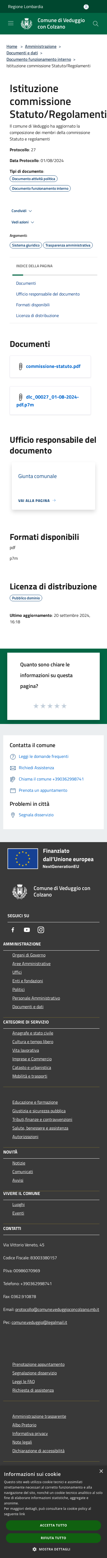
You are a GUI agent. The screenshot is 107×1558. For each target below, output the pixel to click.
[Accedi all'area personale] (86, 7)
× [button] (101, 1471)
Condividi (23, 211)
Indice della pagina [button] (34, 266)
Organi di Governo (28, 955)
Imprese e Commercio (32, 1059)
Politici (18, 989)
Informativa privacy (30, 1433)
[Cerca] (95, 23)
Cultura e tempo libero (32, 1041)
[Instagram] (40, 929)
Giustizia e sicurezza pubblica (39, 1110)
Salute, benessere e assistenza (40, 1128)
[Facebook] (13, 929)
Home (11, 46)
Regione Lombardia (25, 6)
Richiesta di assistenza (33, 1390)
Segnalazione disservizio (34, 1373)
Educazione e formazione (35, 1102)
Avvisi (17, 1180)
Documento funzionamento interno (38, 59)
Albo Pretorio (24, 1425)
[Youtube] (27, 929)
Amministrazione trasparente (39, 1416)
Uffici (17, 972)
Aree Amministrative (31, 963)
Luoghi (18, 1204)
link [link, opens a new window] (22, 1514)
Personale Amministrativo (36, 998)
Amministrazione (40, 46)
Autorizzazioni (25, 1136)
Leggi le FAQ (23, 1381)
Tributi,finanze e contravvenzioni (42, 1119)
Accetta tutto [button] (53, 1525)
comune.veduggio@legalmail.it (39, 1322)
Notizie (18, 1163)
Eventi (18, 1213)
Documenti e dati (22, 53)
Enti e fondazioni (27, 980)
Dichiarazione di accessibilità (38, 1450)
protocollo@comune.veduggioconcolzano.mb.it (57, 1309)
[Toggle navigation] (11, 23)
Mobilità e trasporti (29, 1076)
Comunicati (22, 1171)
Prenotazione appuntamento (38, 1364)
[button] (53, 1549)
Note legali (22, 1442)
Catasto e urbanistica (31, 1067)
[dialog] (53, 1512)
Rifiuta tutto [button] (53, 1538)
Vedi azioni (24, 222)
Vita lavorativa (25, 1050)
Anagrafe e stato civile (32, 1033)
